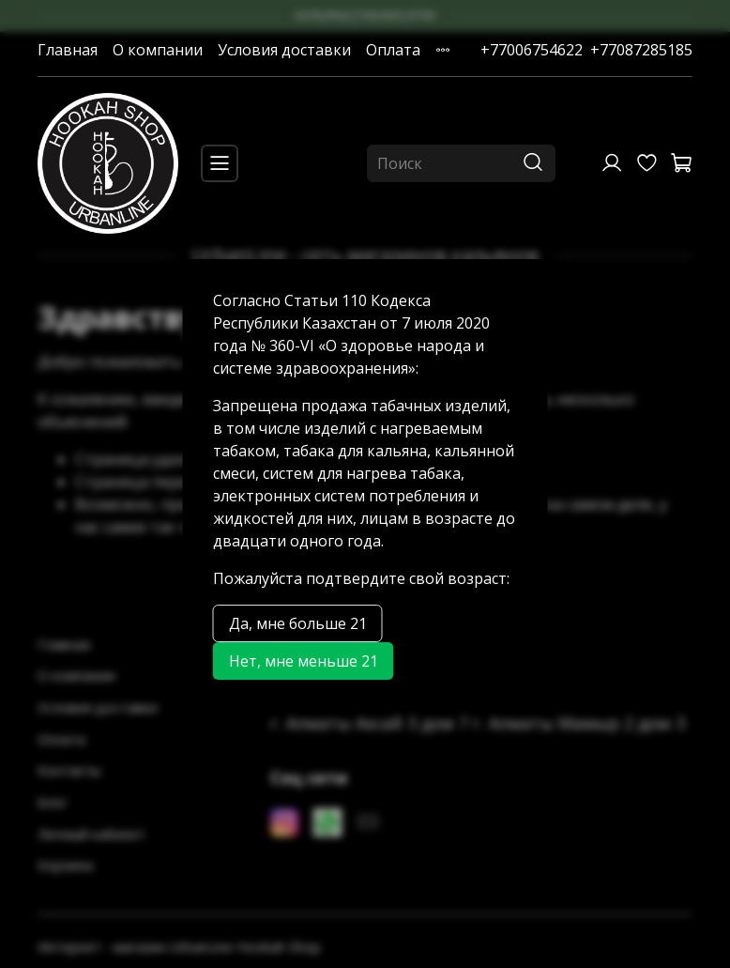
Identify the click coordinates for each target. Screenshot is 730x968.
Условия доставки (284, 49)
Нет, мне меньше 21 (303, 661)
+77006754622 (531, 49)
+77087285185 (641, 49)
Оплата (393, 49)
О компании (158, 49)
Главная (68, 49)
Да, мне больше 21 (298, 623)
